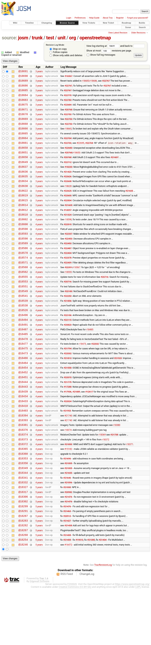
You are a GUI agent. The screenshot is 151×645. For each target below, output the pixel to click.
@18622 (23, 205)
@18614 (23, 221)
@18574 (23, 280)
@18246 (23, 601)
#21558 (68, 403)
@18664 (23, 146)
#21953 (67, 451)
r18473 (82, 376)
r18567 (76, 291)
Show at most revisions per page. (109, 50)
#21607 (114, 168)
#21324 (68, 232)
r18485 (89, 360)
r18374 (67, 472)
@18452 (23, 408)
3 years (39, 71)
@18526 (23, 339)
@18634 (23, 194)
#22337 (68, 253)
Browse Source (67, 23)
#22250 (68, 323)
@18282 (23, 579)
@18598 (23, 248)
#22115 (68, 349)
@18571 (23, 285)
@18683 (23, 104)
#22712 (68, 173)
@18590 (23, 259)
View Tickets (88, 23)
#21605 (129, 205)
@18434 (23, 435)
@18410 (23, 446)
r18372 (105, 483)
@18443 (23, 424)
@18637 (23, 178)
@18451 (23, 414)
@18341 (23, 526)
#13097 (68, 226)
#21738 (114, 478)
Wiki (15, 23)
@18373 (23, 483)
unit (62, 38)
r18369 (102, 478)
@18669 (23, 125)
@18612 (23, 227)
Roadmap (126, 23)
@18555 (23, 301)
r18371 (129, 488)
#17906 (68, 429)
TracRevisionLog (103, 621)
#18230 (68, 178)
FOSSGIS (72, 640)
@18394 (23, 456)
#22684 (68, 109)
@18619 (23, 210)
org (72, 38)
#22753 (68, 120)
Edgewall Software (39, 637)
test (50, 38)
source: (9, 38)
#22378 (68, 280)
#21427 (67, 574)
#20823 (68, 355)
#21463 (67, 563)
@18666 (23, 136)
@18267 (23, 585)
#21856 (68, 328)
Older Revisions (138, 32)
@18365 (23, 494)
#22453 (68, 258)
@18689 (23, 82)
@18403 (23, 451)
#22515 (68, 242)
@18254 (23, 595)
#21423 (68, 184)
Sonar (128, 27)
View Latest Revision (117, 32)
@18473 (23, 387)
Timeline (29, 23)
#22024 (68, 440)
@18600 (23, 243)
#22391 (68, 291)
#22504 (68, 216)
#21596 (68, 531)
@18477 (23, 376)
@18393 (23, 462)
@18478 (23, 371)
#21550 (67, 537)
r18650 (76, 162)
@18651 (23, 162)
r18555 (68, 296)
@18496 (23, 344)
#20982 (68, 542)
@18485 (23, 365)
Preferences (80, 18)
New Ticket (108, 23)
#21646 (67, 526)
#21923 (118, 392)
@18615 (23, 216)
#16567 (68, 77)
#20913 (67, 569)
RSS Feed (66, 630)
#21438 (68, 579)
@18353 (23, 505)
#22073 (68, 413)
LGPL (138, 643)
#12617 (89, 429)
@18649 (23, 173)
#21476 (68, 547)
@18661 (23, 152)
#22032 (95, 376)
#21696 (67, 504)
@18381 (23, 467)
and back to (132, 45)
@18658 (23, 157)
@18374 (23, 478)
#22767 (106, 82)
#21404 (103, 595)
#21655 (68, 521)
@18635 (23, 189)
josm (23, 38)
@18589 (23, 264)
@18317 (23, 542)
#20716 (104, 301)
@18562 (23, 296)
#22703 (68, 152)
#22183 (68, 317)
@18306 (23, 547)
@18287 (23, 569)
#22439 (68, 285)
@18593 (23, 253)
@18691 (23, 71)
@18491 (23, 355)
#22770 (68, 98)
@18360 (23, 499)
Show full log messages (101, 54)
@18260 (23, 590)
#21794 (68, 381)
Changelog (46, 23)
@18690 (23, 77)
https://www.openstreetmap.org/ (132, 640)
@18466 (23, 392)
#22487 (68, 269)
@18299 (23, 558)
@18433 (23, 440)
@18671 (23, 114)
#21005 (68, 510)
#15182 (68, 494)
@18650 (23, 168)
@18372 (23, 488)
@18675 (23, 109)
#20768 (68, 114)
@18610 (23, 232)
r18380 (116, 467)
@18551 (23, 312)
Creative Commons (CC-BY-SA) (75, 643)
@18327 (23, 537)
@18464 (23, 398)
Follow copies (58, 52)
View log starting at (103, 45)
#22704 (68, 146)
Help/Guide (94, 18)
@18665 (23, 141)
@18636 (23, 184)
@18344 (23, 521)
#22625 (68, 205)
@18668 (23, 130)
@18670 (23, 120)
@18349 (23, 515)
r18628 (67, 200)
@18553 (23, 307)
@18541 (23, 323)
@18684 (23, 98)
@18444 (23, 419)
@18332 (23, 531)
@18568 (23, 291)
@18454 (23, 403)
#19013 (79, 595)
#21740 (68, 456)
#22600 (68, 210)
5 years (39, 537)
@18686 (23, 88)
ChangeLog (87, 630)
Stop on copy (58, 48)
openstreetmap (95, 38)
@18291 (23, 563)
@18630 (23, 200)
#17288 (68, 424)
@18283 (23, 574)
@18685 (23, 93)
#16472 (68, 601)
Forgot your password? (137, 18)
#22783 (68, 103)
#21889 (76, 429)
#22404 (68, 274)
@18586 (23, 269)
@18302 (23, 553)
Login (68, 18)
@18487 (23, 360)
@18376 (23, 472)
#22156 (68, 344)
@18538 (23, 333)
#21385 (91, 595)
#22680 (68, 157)
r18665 (68, 136)
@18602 (23, 237)
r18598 (68, 237)
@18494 (23, 349)
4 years (39, 226)
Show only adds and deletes (66, 55)
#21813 (68, 392)
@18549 (23, 317)
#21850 (68, 488)
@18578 (23, 275)
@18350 (23, 510)
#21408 (67, 590)
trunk (37, 38)
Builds (142, 23)
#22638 (68, 194)
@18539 (23, 328)
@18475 (23, 381)
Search (142, 27)
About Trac (108, 18)
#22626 (68, 189)
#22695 (80, 152)
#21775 (68, 419)
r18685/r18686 (89, 82)
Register (120, 18)
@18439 (23, 430)
